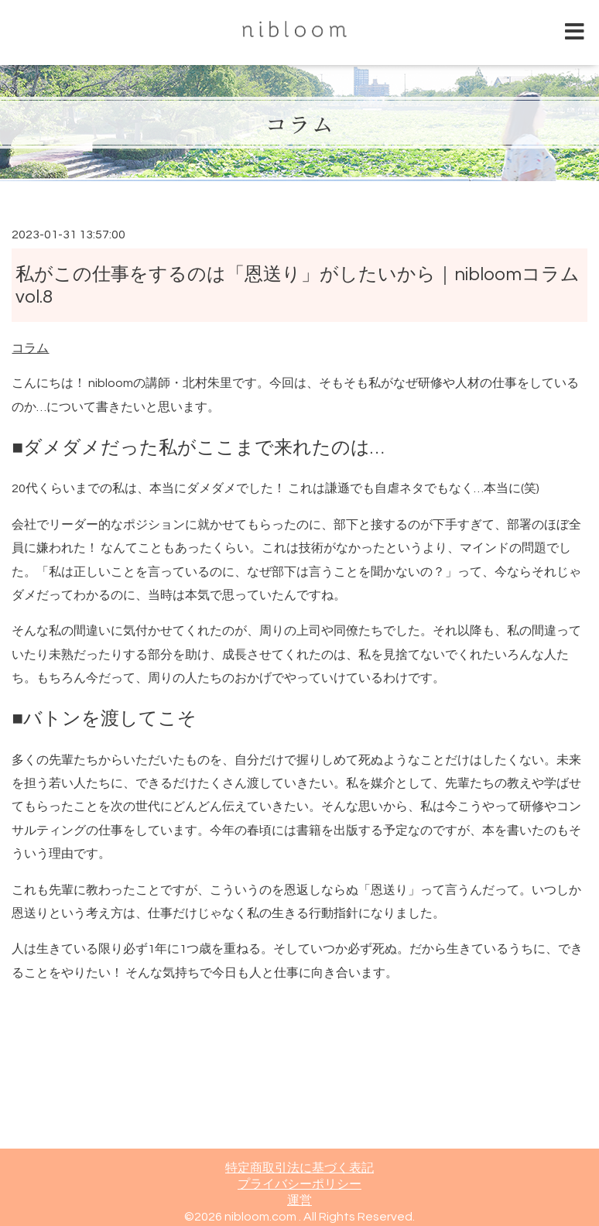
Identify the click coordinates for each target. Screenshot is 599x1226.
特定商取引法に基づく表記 (299, 1168)
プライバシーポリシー (299, 1184)
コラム (299, 123)
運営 (299, 1200)
